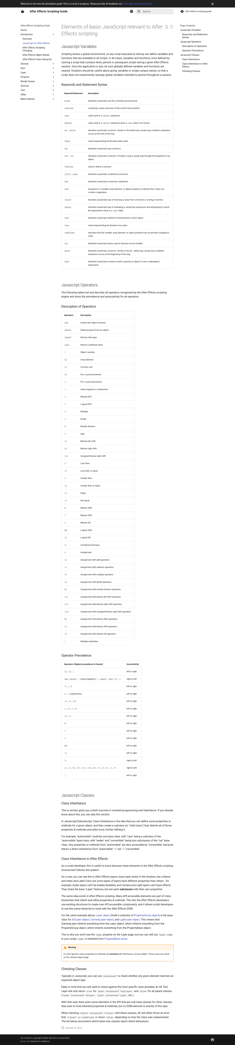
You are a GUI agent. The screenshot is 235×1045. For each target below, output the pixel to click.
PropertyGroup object (146, 915)
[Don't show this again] (212, 4)
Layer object (103, 915)
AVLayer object (80, 919)
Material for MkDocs (40, 1041)
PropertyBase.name (115, 938)
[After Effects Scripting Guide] (22, 11)
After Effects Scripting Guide (35, 25)
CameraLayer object (102, 919)
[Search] (154, 11)
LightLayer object (130, 919)
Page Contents (187, 25)
